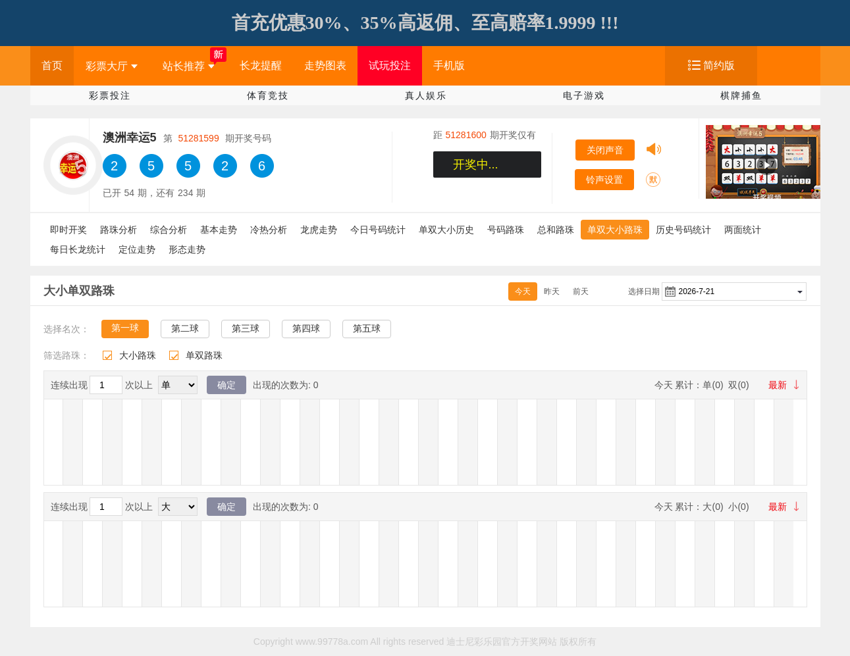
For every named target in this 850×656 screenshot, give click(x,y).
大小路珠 (137, 355)
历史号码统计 (683, 229)
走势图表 (325, 65)
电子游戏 (584, 95)
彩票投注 (110, 95)
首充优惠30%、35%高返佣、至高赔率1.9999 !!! (425, 23)
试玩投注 (390, 65)
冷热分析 (268, 229)
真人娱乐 (426, 95)
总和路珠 (555, 229)
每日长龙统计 (77, 249)
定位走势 (137, 249)
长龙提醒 (261, 65)
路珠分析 (118, 229)
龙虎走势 (318, 229)
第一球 (125, 327)
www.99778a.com (332, 641)
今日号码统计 (378, 229)
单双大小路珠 (615, 229)
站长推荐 (189, 66)
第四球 (306, 328)
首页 (52, 65)
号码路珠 (505, 229)
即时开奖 (68, 229)
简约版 (719, 65)
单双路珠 (204, 355)
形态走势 (187, 249)
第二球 (185, 328)
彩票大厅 (112, 66)
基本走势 (218, 229)
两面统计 (742, 229)
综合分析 (168, 229)
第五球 (367, 328)
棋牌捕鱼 (741, 95)
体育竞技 (268, 95)
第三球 (245, 328)
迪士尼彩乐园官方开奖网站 (501, 641)
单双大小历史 (446, 229)
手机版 (449, 65)
